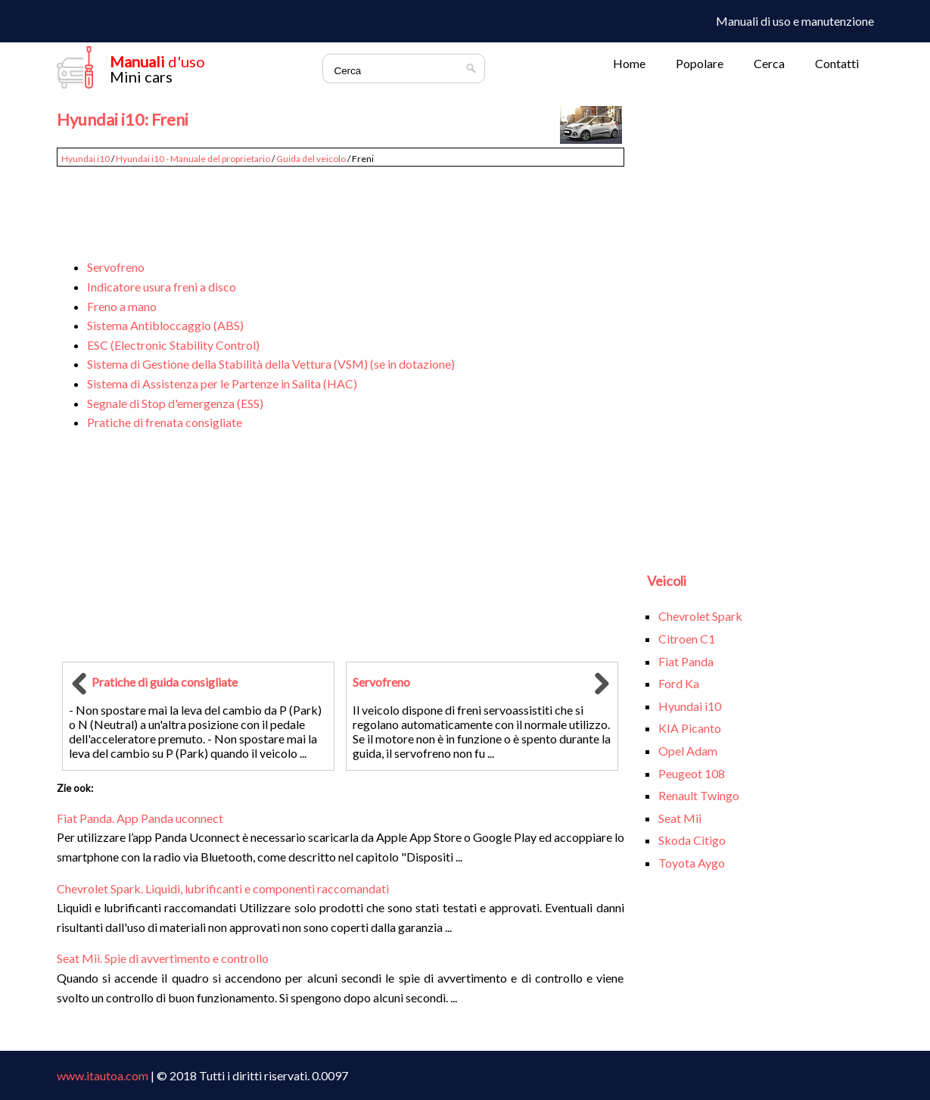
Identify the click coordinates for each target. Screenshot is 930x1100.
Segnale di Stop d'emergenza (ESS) (175, 403)
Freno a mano (122, 306)
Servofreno (116, 267)
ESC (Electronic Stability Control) (173, 345)
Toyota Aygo (691, 862)
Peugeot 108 (691, 773)
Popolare (699, 63)
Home (629, 63)
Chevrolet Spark (700, 616)
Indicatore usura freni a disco (161, 286)
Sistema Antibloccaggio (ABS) (165, 325)
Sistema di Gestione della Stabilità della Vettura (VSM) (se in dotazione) (271, 364)
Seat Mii (679, 818)
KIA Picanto (689, 728)
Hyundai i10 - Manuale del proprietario (193, 158)
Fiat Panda (686, 661)
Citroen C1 (686, 638)
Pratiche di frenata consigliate (164, 422)
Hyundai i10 (85, 158)
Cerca (769, 63)
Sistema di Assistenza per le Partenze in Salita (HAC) (222, 383)
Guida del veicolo (311, 158)
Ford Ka (678, 683)
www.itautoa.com (102, 1075)
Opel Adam (687, 750)
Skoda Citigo (692, 840)
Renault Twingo (698, 795)
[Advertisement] (340, 206)
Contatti (837, 63)
